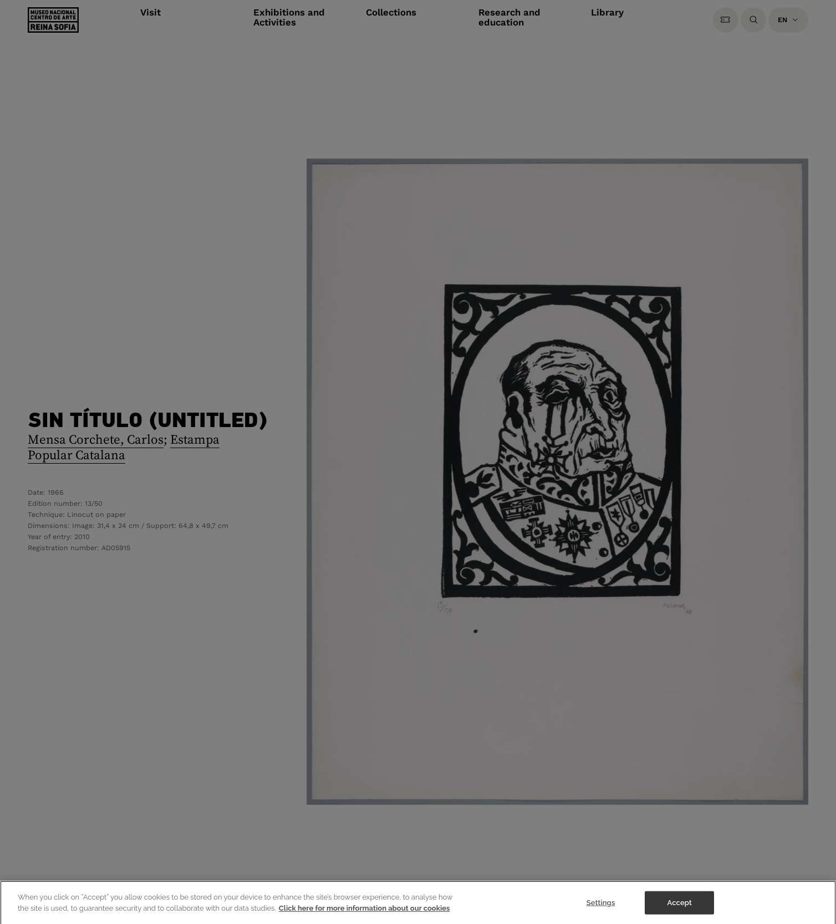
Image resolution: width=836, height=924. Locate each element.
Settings (601, 909)
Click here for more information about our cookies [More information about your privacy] (364, 914)
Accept (679, 909)
